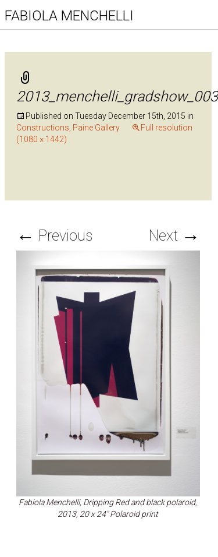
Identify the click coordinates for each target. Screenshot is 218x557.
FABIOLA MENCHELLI (69, 16)
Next (174, 235)
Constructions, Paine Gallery (68, 127)
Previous (54, 235)
